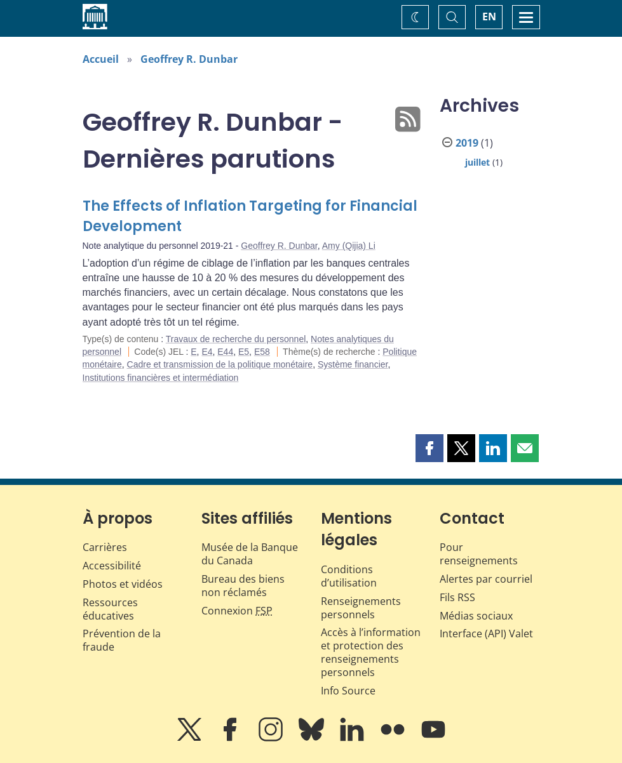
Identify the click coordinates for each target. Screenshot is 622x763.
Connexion (237, 611)
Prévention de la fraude (122, 640)
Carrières (105, 547)
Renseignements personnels (361, 607)
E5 (243, 352)
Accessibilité (112, 566)
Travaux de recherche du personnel (236, 339)
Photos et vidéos (123, 584)
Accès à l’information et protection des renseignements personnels (371, 652)
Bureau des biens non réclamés (243, 585)
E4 (206, 352)
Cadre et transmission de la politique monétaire (220, 364)
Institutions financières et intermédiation (161, 378)
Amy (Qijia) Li (348, 246)
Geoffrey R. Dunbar (189, 59)
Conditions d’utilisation (349, 576)
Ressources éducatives (110, 609)
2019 (467, 143)
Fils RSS (457, 597)
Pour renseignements (479, 553)
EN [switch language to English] (489, 16)
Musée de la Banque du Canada (249, 553)
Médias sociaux (476, 616)
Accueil (101, 59)
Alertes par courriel (486, 579)
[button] (429, 448)
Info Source (348, 691)
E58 (262, 352)
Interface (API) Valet (486, 633)
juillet (477, 162)
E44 (225, 352)
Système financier (353, 364)
